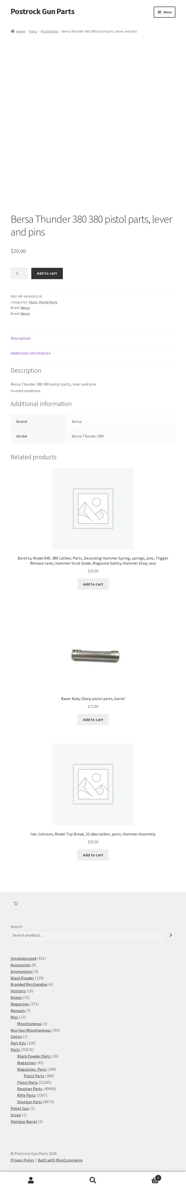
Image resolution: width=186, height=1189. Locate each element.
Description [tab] (21, 338)
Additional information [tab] (31, 353)
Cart (143, 1176)
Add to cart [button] (93, 584)
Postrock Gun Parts (42, 11)
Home (20, 31)
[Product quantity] (19, 273)
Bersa (25, 307)
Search (16, 926)
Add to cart (47, 273)
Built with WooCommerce (60, 1160)
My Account (31, 1180)
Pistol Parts (49, 31)
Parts (33, 31)
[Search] (170, 935)
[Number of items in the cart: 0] (16, 903)
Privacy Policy (22, 1160)
